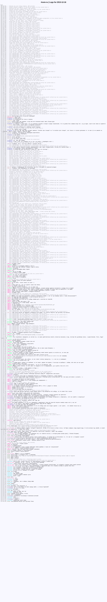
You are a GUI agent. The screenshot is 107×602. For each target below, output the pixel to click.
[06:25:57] (3, 61)
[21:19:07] (3, 406)
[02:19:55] (3, 25)
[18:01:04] (3, 262)
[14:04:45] (3, 170)
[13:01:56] (3, 125)
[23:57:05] (3, 596)
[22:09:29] (3, 475)
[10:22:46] (3, 94)
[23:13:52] (3, 507)
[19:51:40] (3, 329)
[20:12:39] (3, 369)
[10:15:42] (3, 93)
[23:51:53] (3, 566)
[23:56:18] (3, 583)
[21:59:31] (3, 456)
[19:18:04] (3, 295)
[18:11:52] (3, 269)
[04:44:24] (3, 45)
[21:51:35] (3, 443)
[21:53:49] (3, 445)
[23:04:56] (3, 502)
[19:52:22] (3, 333)
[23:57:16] (3, 599)
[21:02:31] (3, 390)
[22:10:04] (3, 480)
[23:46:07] (3, 555)
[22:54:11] (3, 500)
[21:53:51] (3, 446)
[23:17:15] (3, 510)
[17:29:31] (3, 253)
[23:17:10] (3, 508)
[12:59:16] (3, 123)
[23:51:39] (3, 563)
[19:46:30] (3, 314)
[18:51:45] (3, 281)
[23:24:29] (3, 534)
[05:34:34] (3, 53)
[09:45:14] (3, 85)
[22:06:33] (3, 470)
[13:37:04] (3, 135)
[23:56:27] (3, 584)
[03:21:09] (3, 30)
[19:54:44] (3, 339)
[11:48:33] (3, 107)
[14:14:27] (3, 186)
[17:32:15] (3, 254)
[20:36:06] (3, 377)
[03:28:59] (3, 31)
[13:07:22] (3, 126)
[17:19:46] (3, 250)
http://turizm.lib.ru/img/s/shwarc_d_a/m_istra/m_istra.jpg (38, 370)
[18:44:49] (3, 279)
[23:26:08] (3, 540)
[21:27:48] (3, 434)
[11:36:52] (3, 105)
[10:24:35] (3, 95)
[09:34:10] (3, 82)
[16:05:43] (3, 237)
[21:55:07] (3, 450)
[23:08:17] (3, 503)
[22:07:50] (3, 474)
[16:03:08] (3, 235)
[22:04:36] (3, 464)
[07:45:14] (3, 66)
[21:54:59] (3, 449)
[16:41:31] (3, 246)
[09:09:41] (3, 78)
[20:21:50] (3, 371)
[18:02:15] (3, 263)
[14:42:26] (3, 214)
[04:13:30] (3, 43)
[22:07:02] (3, 471)
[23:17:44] (3, 511)
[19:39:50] (3, 310)
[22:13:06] (3, 484)
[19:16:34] (3, 294)
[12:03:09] (3, 111)
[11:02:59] (3, 103)
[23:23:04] (3, 531)
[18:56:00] (3, 282)
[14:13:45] (3, 182)
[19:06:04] (3, 289)
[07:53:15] (3, 67)
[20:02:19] (3, 353)
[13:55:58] (3, 149)
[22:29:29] (3, 495)
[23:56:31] (3, 586)
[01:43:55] (3, 19)
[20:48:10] (3, 378)
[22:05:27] (3, 467)
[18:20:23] (3, 271)
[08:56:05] (3, 75)
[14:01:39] (3, 159)
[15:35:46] (3, 227)
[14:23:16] (3, 194)
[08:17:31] (3, 69)
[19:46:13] (3, 313)
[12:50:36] (3, 118)
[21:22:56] (3, 421)
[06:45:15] (3, 63)
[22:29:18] (3, 492)
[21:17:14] (3, 402)
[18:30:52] (3, 277)
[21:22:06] (3, 418)
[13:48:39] (3, 138)
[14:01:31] (3, 158)
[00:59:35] (3, 13)
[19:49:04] (3, 323)
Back (2, 5)
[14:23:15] (3, 193)
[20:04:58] (3, 361)
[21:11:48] (3, 393)
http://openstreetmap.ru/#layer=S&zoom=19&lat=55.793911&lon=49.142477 (37, 510)
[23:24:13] (3, 532)
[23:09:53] (3, 504)
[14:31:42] (3, 205)
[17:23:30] (3, 251)
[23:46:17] (3, 556)
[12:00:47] (3, 110)
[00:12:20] (3, 10)
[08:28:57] (3, 70)
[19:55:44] (3, 343)
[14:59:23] (3, 219)
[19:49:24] (3, 326)
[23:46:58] (3, 559)
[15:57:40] (3, 234)
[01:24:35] (3, 17)
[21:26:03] (3, 429)
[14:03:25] (3, 166)
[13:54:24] (3, 145)
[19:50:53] (3, 327)
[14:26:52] (3, 197)
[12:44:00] (3, 115)
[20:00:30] (3, 350)
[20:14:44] (3, 370)
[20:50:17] (3, 382)
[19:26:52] (3, 303)
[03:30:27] (3, 33)
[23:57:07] (3, 598)
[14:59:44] (3, 221)
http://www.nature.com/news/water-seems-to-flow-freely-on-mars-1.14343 (35, 515)
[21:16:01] (3, 401)
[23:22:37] (3, 528)
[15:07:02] (3, 223)
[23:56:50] (3, 590)
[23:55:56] (3, 579)
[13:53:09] (3, 141)
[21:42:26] (3, 442)
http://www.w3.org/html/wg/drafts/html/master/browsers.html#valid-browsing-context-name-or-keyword (47, 546)
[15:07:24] (3, 225)
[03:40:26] (3, 34)
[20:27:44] (3, 374)
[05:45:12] (3, 54)
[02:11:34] (3, 23)
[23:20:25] (3, 516)
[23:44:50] (3, 552)
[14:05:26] (3, 171)
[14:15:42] (3, 189)
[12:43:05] (3, 113)
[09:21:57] (3, 79)
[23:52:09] (3, 568)
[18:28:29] (3, 275)
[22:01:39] (3, 460)
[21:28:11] (3, 435)
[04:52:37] (3, 49)
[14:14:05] (3, 183)
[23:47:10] (3, 560)
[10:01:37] (3, 91)
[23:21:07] (3, 522)
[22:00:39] (3, 459)
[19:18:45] (3, 298)
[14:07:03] (3, 177)
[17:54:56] (3, 257)
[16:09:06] (3, 238)
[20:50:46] (3, 385)
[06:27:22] (3, 62)
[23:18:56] (3, 512)
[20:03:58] (3, 357)
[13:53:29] (3, 142)
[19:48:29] (3, 319)
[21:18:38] (3, 403)
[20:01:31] (3, 351)
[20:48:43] (3, 379)
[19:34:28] (3, 307)
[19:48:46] (3, 321)
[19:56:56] (3, 346)
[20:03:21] (3, 354)
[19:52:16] (3, 331)
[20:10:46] (3, 365)
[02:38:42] (3, 27)
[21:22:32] (3, 419)
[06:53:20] (3, 65)
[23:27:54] (3, 543)
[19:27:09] (3, 305)
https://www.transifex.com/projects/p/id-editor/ (25, 162)
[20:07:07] (3, 363)
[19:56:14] (3, 345)
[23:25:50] (3, 538)
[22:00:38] (3, 458)
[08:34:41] (3, 71)
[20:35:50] (3, 375)
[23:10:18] (3, 506)
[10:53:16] (3, 99)
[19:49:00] (3, 322)
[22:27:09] (3, 491)
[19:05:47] (3, 287)
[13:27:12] (3, 131)
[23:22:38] (3, 530)
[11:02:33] (3, 102)
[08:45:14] (3, 74)
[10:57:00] (3, 101)
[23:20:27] (3, 518)
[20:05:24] (3, 362)
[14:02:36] (3, 165)
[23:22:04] (3, 527)
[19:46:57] (3, 315)
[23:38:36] (3, 550)
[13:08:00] (3, 127)
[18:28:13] (3, 274)
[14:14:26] (3, 185)
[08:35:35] (3, 73)
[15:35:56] (3, 229)
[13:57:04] (3, 153)
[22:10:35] (3, 483)
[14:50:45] (3, 218)
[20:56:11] (3, 389)
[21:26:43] (3, 430)
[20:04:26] (3, 358)
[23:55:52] (3, 578)
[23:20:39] (3, 519)
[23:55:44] (3, 576)
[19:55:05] (3, 341)
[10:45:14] (3, 98)
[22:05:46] (3, 468)
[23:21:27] (3, 523)
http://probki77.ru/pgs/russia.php (43, 382)
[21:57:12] (3, 452)
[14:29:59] (3, 202)
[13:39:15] (3, 137)
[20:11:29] (3, 367)
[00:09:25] (3, 9)
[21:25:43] (3, 427)
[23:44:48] (3, 551)
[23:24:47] (3, 535)
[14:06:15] (3, 175)
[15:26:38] (3, 226)
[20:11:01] (3, 366)
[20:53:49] (3, 387)
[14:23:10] (3, 191)
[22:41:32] (3, 498)
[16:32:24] (3, 241)
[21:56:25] (3, 451)
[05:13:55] (3, 50)
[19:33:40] (3, 306)
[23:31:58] (3, 547)
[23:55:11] (3, 575)
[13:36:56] (3, 134)
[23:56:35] (3, 588)
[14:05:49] (3, 174)
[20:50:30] (3, 383)
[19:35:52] (3, 309)
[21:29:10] (3, 437)
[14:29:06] (3, 199)
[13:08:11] (3, 129)
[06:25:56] (3, 59)
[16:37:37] (3, 243)
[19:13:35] (3, 291)
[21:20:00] (3, 410)
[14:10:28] (3, 178)
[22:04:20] (3, 462)
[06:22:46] (3, 57)
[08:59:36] (3, 77)
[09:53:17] (3, 89)
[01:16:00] (3, 15)
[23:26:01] (3, 539)
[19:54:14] (3, 337)
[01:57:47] (3, 22)
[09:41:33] (3, 83)
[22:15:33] (3, 487)
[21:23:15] (3, 422)
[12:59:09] (3, 122)
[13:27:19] (3, 133)
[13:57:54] (3, 154)
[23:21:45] (3, 524)
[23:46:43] (3, 558)
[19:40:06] (3, 311)
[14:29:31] (3, 201)
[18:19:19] (3, 270)
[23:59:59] (3, 600)
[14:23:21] (3, 195)
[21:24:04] (3, 423)
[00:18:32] (3, 11)
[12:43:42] (3, 114)
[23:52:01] (3, 567)
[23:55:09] (3, 574)
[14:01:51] (3, 161)
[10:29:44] (3, 97)
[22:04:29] (3, 463)
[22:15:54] (3, 488)
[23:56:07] (3, 580)
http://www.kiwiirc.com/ (31, 253)
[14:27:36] (3, 198)
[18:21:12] (3, 273)
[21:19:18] (3, 407)
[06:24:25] (3, 58)
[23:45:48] (3, 554)
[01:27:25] (3, 18)
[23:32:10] (3, 548)
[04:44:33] (3, 46)
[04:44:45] (3, 47)
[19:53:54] (3, 335)
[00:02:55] (3, 6)
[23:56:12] (3, 582)
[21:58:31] (3, 454)
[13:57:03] (3, 151)
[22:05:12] (3, 466)
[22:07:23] (3, 472)
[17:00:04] (3, 249)
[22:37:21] (3, 496)
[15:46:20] (3, 233)
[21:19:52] (3, 409)
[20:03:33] (3, 355)
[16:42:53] (3, 247)
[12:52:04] (3, 121)
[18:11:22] (3, 267)
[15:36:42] (3, 230)
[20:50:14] (3, 381)
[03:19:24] (3, 29)
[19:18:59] (3, 301)
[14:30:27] (3, 203)
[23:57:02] (3, 595)
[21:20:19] (3, 413)
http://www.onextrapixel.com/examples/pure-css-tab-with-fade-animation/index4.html (35, 426)
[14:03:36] (3, 167)
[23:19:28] (3, 515)
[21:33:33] (3, 439)
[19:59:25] (3, 349)
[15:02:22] (3, 222)
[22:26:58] (3, 490)
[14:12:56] (3, 179)
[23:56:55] (3, 592)
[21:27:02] (3, 431)
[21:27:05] (3, 433)
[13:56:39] (3, 150)
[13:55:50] (3, 147)
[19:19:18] (3, 302)
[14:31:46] (3, 206)
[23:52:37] (3, 570)
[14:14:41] (3, 187)
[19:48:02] (3, 318)
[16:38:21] (3, 245)
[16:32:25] (3, 242)
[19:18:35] (3, 297)
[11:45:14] (3, 106)
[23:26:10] (3, 542)
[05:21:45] (3, 51)
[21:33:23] (3, 438)
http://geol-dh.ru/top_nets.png (29, 369)
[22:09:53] (3, 476)
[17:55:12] (3, 259)
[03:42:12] (3, 35)
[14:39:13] (3, 213)
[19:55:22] (3, 342)
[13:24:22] (3, 130)
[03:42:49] (3, 38)
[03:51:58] (3, 42)
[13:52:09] (3, 139)
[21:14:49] (3, 397)
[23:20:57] (3, 520)
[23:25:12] (3, 536)
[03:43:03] (3, 39)
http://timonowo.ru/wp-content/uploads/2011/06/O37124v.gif (38, 365)
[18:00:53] (3, 261)
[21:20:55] (3, 415)
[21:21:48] (3, 417)
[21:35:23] (3, 441)
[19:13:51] (3, 293)
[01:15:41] (3, 14)
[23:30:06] (3, 544)
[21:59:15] (3, 455)
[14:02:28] (3, 163)
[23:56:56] (3, 594)
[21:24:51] (3, 425)
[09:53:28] (3, 90)
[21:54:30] (3, 447)
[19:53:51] (3, 334)
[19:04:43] (3, 286)
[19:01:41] (3, 285)
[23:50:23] (3, 562)
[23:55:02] (3, 572)
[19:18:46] (3, 299)
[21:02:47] (3, 391)
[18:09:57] (3, 266)
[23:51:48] (3, 564)
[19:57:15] (3, 347)
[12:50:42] (3, 119)
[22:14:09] (3, 486)
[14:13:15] (3, 181)
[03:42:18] (3, 37)
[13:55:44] (3, 146)
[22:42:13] (3, 499)
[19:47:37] (3, 317)
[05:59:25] (3, 55)
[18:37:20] (3, 278)
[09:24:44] (3, 81)
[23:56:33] (3, 587)
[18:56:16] (3, 283)
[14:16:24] (3, 190)
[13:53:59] (3, 143)
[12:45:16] (3, 117)
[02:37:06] (3, 26)
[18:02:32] (3, 265)
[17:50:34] (3, 255)
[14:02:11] (3, 162)
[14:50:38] (3, 217)
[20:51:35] (3, 386)
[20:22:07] (3, 373)
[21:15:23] (3, 398)
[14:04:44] (3, 169)
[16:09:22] (3, 239)
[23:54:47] (3, 571)
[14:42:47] (3, 215)
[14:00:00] (3, 155)
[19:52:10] (3, 330)
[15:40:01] (3, 231)
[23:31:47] (3, 546)
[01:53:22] (3, 21)
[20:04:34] (3, 359)
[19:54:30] (3, 338)
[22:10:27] (3, 482)
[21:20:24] (3, 414)
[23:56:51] (3, 591)
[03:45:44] (3, 41)
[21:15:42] (3, 399)
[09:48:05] (3, 86)
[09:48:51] (3, 87)
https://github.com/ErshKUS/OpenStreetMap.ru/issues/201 (27, 401)
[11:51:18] (3, 109)
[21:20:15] (3, 411)
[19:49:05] (3, 325)
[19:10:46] (3, 290)
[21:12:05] (3, 394)
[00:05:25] (3, 7)
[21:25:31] (3, 426)
